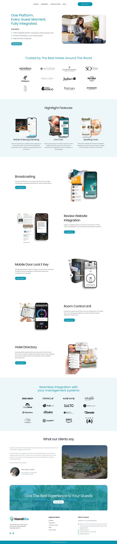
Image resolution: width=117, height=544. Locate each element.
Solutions (36, 4)
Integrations (44, 4)
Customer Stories (55, 4)
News (64, 4)
